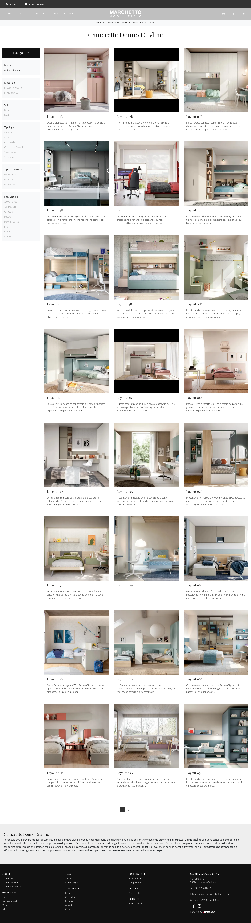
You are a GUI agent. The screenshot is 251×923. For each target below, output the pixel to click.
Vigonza (8, 236)
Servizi (20, 13)
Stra (6, 226)
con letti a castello (14, 147)
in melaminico (11, 92)
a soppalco (9, 137)
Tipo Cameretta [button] (13, 169)
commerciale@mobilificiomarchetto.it (215, 893)
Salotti (5, 909)
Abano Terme (11, 201)
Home (98, 22)
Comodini (70, 897)
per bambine (10, 174)
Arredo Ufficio (135, 893)
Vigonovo (8, 231)
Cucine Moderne (10, 882)
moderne (8, 115)
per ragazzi (9, 184)
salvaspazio (10, 152)
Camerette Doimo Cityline (143, 22)
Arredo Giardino (136, 903)
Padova (7, 216)
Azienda (8, 13)
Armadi (68, 905)
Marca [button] (8, 65)
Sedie (68, 878)
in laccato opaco (13, 87)
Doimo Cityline (12, 70)
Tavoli (68, 874)
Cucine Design (9, 878)
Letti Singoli (71, 901)
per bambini (10, 179)
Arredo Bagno (72, 882)
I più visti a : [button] (11, 196)
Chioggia (8, 211)
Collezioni (33, 13)
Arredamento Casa (111, 22)
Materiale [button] (10, 82)
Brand (46, 13)
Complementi (135, 882)
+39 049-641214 (202, 888)
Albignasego (10, 206)
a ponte (8, 132)
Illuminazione (135, 878)
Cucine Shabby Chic (12, 886)
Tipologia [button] (9, 127)
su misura (9, 157)
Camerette (125, 22)
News (56, 13)
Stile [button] (6, 104)
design (7, 110)
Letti (67, 893)
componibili (10, 142)
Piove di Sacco (11, 221)
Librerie (5, 897)
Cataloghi (69, 13)
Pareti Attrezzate (10, 901)
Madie (5, 905)
